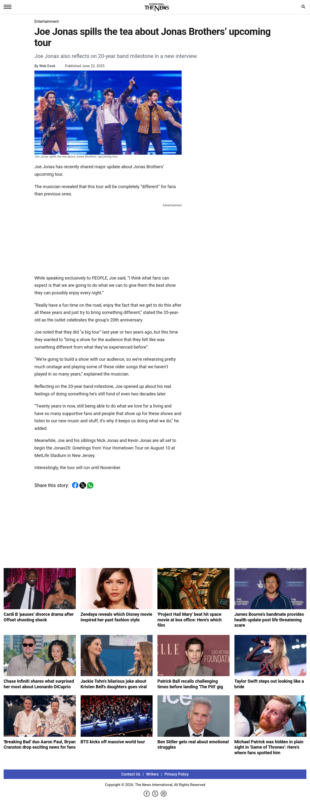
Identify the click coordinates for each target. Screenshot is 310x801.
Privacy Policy (176, 774)
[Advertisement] (108, 238)
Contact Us (130, 774)
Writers (152, 774)
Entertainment (46, 21)
